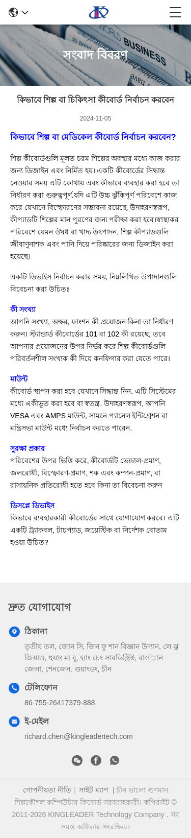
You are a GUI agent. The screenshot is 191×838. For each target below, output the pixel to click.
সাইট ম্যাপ (93, 790)
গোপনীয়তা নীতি (47, 790)
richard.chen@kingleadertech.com (78, 736)
